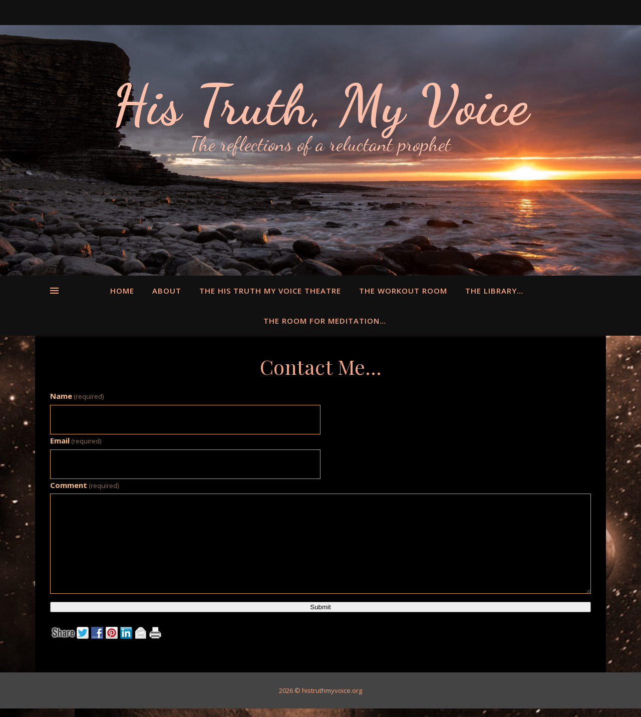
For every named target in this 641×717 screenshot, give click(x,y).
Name (77, 396)
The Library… (494, 291)
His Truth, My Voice (320, 105)
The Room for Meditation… (324, 321)
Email (75, 440)
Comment (84, 485)
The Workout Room (403, 291)
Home (122, 291)
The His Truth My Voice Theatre (270, 291)
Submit (320, 607)
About (166, 291)
